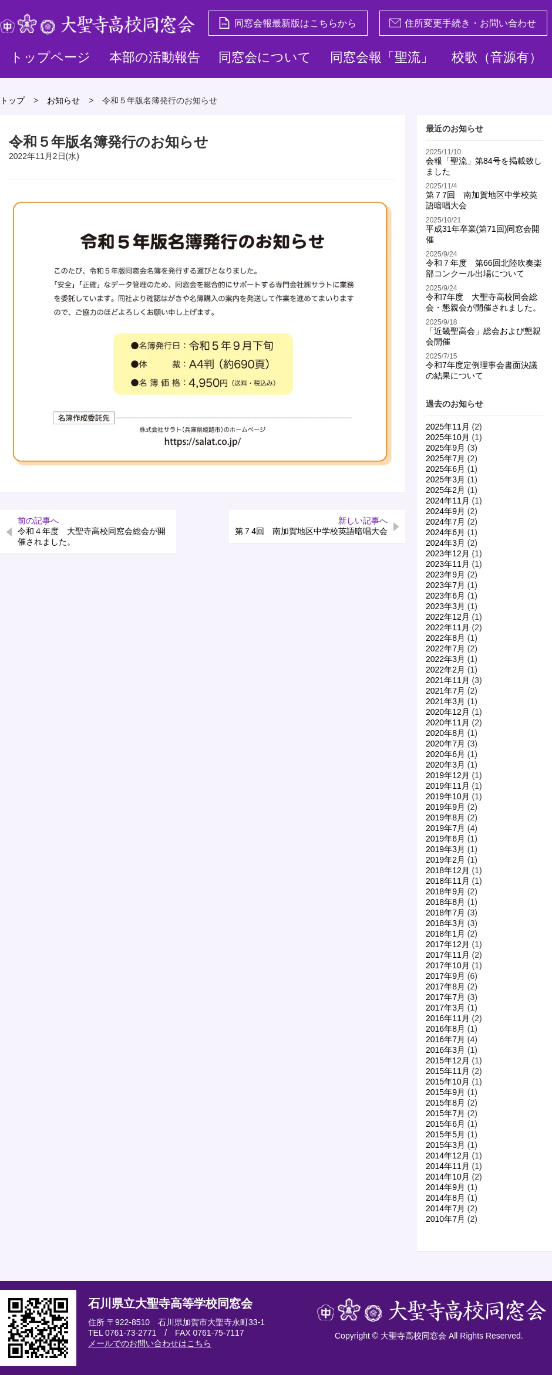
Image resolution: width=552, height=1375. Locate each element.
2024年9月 (445, 511)
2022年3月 (445, 659)
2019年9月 (445, 807)
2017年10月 (448, 965)
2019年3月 (445, 849)
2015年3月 (445, 1145)
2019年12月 (448, 775)
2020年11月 (448, 722)
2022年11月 (448, 627)
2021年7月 (445, 690)
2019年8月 (445, 817)
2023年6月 (445, 595)
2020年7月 (445, 743)
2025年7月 (445, 458)
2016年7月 (445, 1039)
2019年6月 (445, 838)
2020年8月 (445, 733)
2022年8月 (445, 638)
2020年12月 (448, 712)
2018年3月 (445, 923)
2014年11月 (448, 1166)
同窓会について (264, 57)
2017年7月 (445, 997)
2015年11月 (448, 1071)
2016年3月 (445, 1050)
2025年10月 (448, 437)
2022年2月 (445, 669)
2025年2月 (445, 490)
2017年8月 (445, 986)
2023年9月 (445, 574)
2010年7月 (445, 1219)
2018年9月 (445, 891)
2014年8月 (445, 1197)
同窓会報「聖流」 (381, 57)
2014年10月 (448, 1176)
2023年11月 (448, 564)
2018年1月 (445, 933)
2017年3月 (445, 1007)
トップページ (50, 57)
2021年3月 (445, 701)
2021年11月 (448, 680)
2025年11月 (448, 426)
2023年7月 (445, 585)
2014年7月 (445, 1208)
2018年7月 (445, 912)
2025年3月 (445, 479)
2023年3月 (445, 606)
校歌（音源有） (497, 57)
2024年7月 (445, 521)
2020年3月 (445, 764)
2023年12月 (448, 553)
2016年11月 (448, 1018)
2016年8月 (445, 1028)
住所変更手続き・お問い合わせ (462, 23)
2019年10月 (448, 796)
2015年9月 (445, 1092)
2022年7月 (445, 648)
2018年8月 (445, 902)
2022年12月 (448, 616)
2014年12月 (448, 1155)
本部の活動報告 (154, 57)
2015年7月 (445, 1113)
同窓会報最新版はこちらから (287, 23)
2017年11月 (448, 955)
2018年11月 (448, 881)
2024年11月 (448, 500)
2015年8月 (445, 1102)
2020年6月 (445, 754)
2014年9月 (445, 1187)
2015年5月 (445, 1134)
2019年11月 (448, 785)
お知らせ (63, 100)
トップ (12, 100)
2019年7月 (445, 828)
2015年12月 (448, 1060)
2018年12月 (448, 870)
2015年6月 (445, 1124)
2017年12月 (448, 944)
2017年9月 (445, 976)
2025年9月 (445, 447)
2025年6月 (445, 469)
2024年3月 (445, 543)
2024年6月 (445, 532)
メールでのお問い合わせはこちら (149, 1343)
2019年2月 (445, 859)
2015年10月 (448, 1081)
